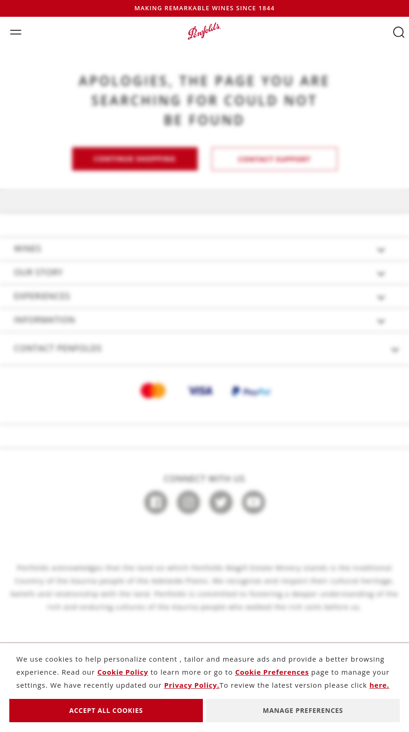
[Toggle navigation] (13, 31)
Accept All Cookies (106, 710)
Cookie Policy (122, 672)
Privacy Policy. (192, 685)
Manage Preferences (303, 710)
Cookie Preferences (272, 672)
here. (379, 685)
